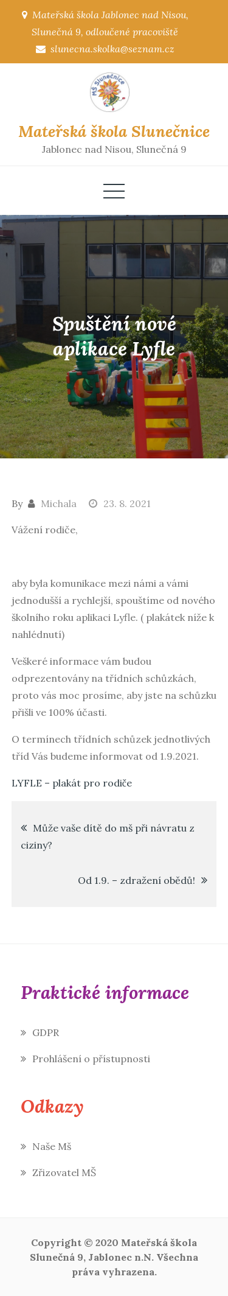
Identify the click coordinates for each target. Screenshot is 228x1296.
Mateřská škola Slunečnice (114, 131)
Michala (59, 503)
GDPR (45, 1032)
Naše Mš (51, 1146)
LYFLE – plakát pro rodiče (72, 783)
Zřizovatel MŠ (64, 1172)
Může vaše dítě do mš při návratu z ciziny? (108, 836)
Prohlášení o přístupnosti (91, 1059)
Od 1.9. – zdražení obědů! (136, 880)
